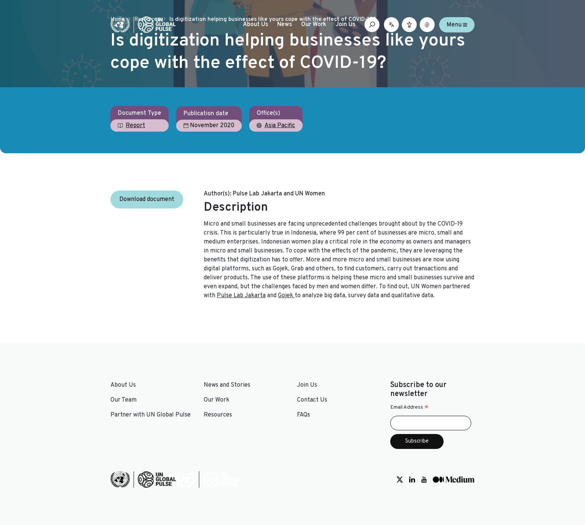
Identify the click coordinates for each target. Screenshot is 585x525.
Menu (457, 24)
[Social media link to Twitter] (400, 479)
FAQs (303, 415)
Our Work (313, 24)
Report (135, 125)
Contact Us (312, 400)
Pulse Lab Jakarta (241, 295)
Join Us (345, 24)
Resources (218, 415)
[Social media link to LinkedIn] (412, 479)
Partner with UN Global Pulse (150, 415)
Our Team (123, 400)
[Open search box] (372, 24)
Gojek (286, 295)
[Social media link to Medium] (454, 479)
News (284, 24)
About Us (255, 24)
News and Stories (227, 385)
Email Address (409, 407)
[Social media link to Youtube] (424, 479)
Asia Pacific (280, 125)
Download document (146, 199)
